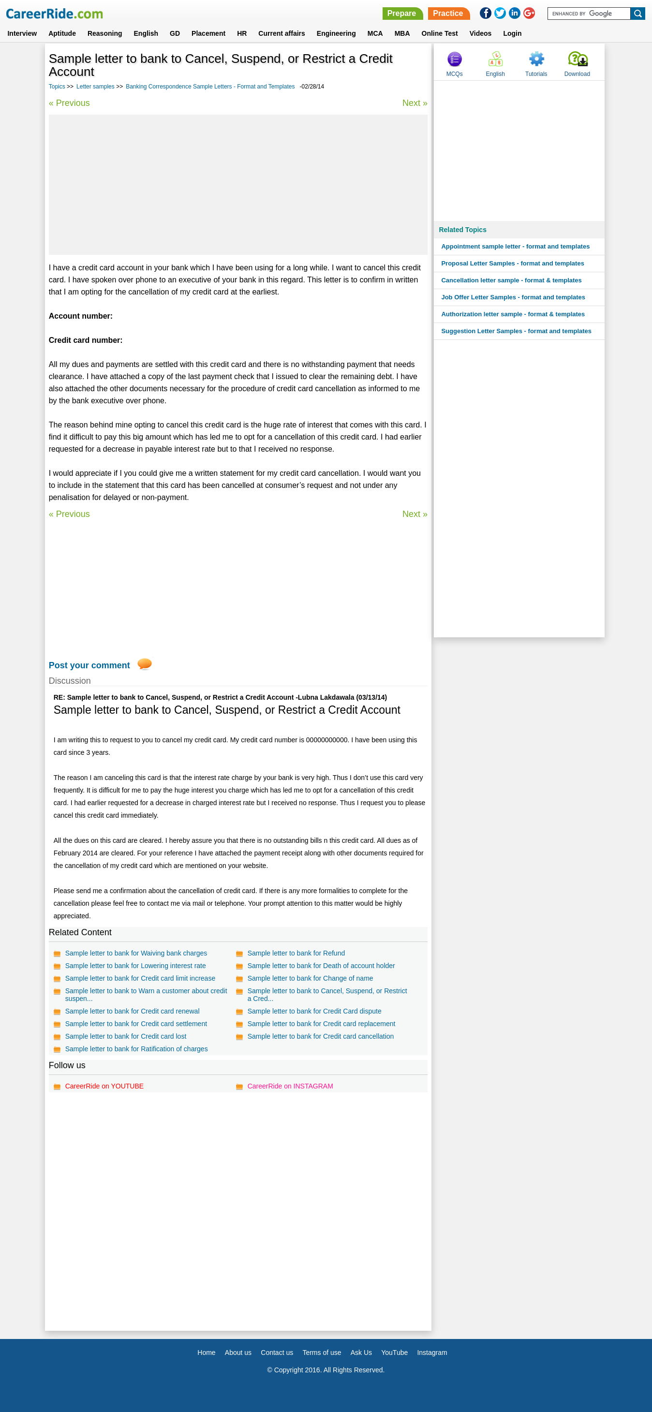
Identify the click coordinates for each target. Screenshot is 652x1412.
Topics (57, 86)
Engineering (336, 33)
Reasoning (105, 33)
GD (175, 33)
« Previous (69, 103)
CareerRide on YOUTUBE (104, 1086)
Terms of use (321, 1352)
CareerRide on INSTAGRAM (290, 1086)
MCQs (454, 74)
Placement (208, 33)
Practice (448, 13)
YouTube (394, 1352)
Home (206, 1352)
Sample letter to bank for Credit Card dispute (315, 1011)
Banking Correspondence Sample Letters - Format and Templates (210, 86)
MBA (402, 33)
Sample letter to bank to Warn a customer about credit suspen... (146, 994)
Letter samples (95, 86)
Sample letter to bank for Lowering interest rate (135, 966)
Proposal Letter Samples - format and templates (512, 263)
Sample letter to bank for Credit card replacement (322, 1024)
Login (512, 33)
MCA (375, 33)
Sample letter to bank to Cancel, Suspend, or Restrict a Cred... (327, 994)
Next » (415, 103)
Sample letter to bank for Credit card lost (126, 1036)
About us (238, 1352)
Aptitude (62, 33)
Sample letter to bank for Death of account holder (321, 966)
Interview (22, 33)
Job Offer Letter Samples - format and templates (513, 297)
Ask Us (361, 1352)
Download (577, 74)
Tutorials (536, 74)
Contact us (277, 1352)
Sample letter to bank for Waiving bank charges (136, 953)
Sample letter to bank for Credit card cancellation (321, 1036)
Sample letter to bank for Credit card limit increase (140, 978)
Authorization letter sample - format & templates (513, 314)
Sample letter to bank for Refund (296, 953)
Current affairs (281, 33)
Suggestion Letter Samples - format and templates (516, 331)
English (146, 33)
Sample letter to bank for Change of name (310, 978)
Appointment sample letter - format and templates (515, 246)
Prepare (401, 13)
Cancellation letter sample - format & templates (511, 280)
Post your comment (89, 665)
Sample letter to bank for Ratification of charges (136, 1049)
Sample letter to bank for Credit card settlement (136, 1024)
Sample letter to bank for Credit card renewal (132, 1011)
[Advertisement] (238, 184)
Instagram (432, 1352)
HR (242, 33)
